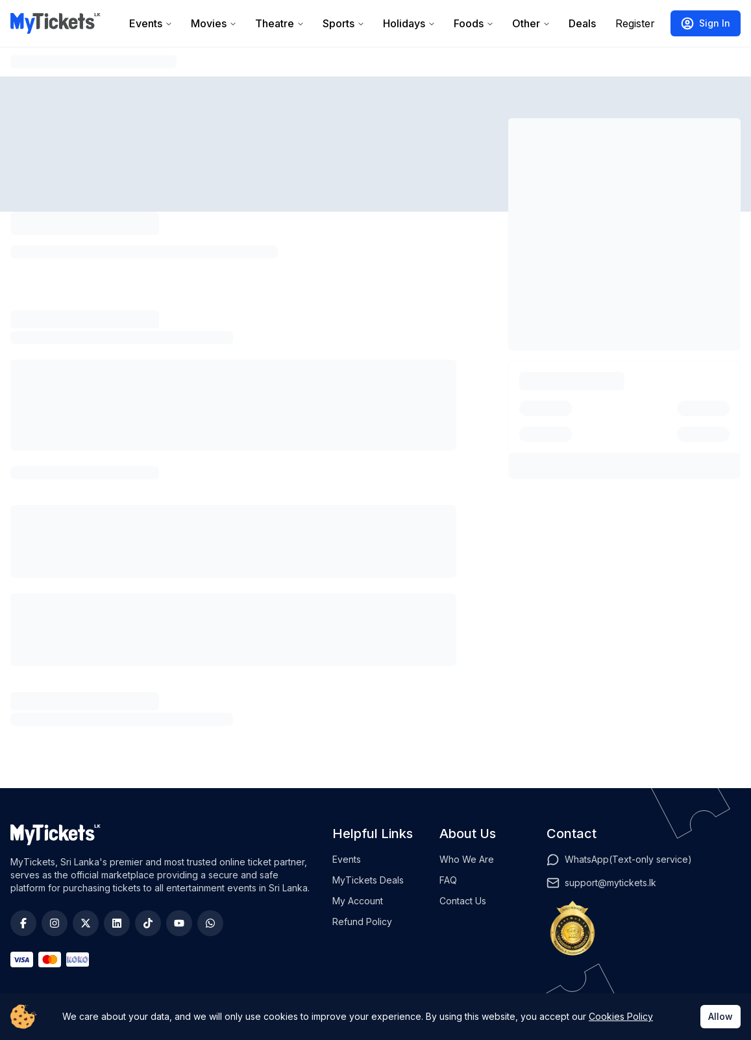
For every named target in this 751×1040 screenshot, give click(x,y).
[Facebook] (23, 923)
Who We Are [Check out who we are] (466, 859)
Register (635, 23)
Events (151, 23)
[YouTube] (179, 923)
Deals (582, 23)
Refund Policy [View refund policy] (362, 921)
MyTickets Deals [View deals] (368, 879)
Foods (474, 23)
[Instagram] (55, 923)
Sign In (705, 23)
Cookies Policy (621, 1016)
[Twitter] (86, 923)
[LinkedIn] (117, 923)
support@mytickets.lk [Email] (610, 882)
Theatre (279, 23)
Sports (344, 23)
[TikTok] (148, 923)
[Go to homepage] (55, 23)
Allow (720, 1016)
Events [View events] (346, 859)
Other (531, 23)
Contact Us (462, 900)
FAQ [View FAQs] (448, 879)
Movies (214, 23)
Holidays (409, 23)
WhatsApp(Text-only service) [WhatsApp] (628, 859)
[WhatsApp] (210, 923)
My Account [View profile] (357, 900)
